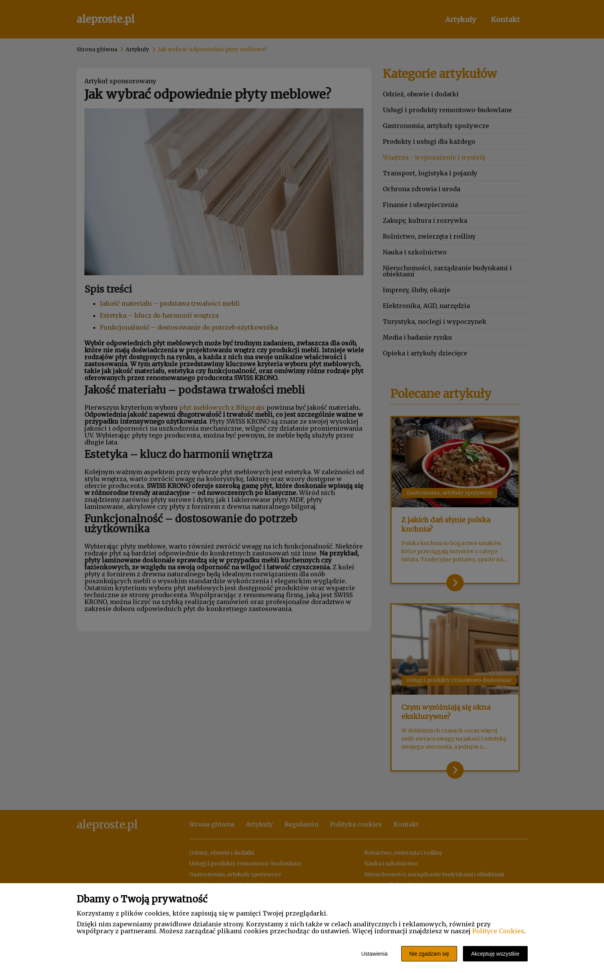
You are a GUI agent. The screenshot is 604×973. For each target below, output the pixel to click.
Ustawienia (374, 954)
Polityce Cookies (498, 931)
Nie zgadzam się (429, 954)
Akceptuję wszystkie (495, 954)
